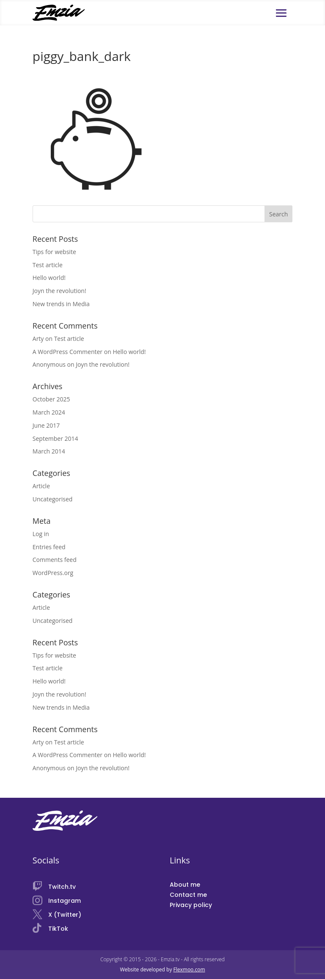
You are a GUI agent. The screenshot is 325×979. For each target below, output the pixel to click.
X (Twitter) (64, 914)
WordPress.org (53, 573)
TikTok (58, 928)
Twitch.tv (62, 886)
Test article (48, 265)
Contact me (188, 895)
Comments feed (55, 560)
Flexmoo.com (189, 969)
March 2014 (49, 451)
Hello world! (49, 278)
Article (41, 486)
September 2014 (55, 438)
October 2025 (51, 399)
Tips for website (54, 252)
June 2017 (46, 425)
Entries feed (49, 547)
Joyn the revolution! (59, 291)
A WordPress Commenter (67, 352)
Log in (41, 534)
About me (185, 884)
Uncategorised (53, 499)
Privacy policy (191, 905)
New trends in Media (61, 304)
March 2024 (49, 412)
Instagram (64, 900)
